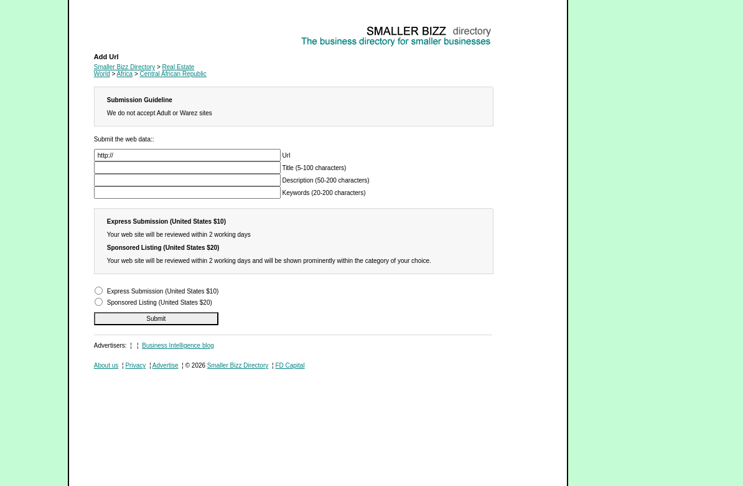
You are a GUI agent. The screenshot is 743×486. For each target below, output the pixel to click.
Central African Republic (173, 73)
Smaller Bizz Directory (124, 67)
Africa (125, 73)
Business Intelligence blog (178, 345)
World (102, 73)
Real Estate (110, 28)
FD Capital (289, 365)
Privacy (135, 365)
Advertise (165, 365)
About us (106, 365)
